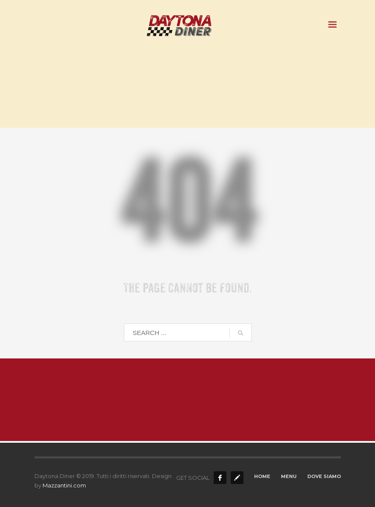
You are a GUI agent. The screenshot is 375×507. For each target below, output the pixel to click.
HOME (262, 476)
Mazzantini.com (64, 485)
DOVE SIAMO (324, 476)
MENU (289, 476)
